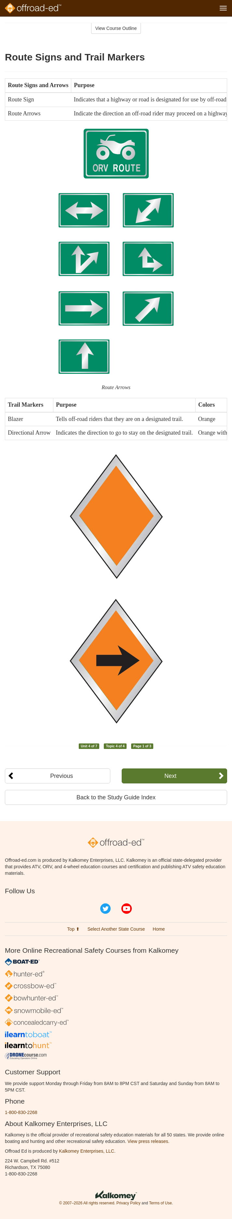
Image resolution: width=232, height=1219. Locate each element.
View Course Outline (116, 28)
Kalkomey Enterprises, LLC (86, 1151)
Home (159, 929)
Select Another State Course (116, 929)
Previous (61, 776)
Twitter (105, 908)
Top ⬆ (73, 929)
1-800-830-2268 (21, 1112)
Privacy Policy (128, 1203)
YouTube (126, 908)
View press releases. (149, 1141)
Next (170, 776)
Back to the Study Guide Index (116, 797)
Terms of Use (160, 1203)
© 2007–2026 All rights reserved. (87, 1203)
